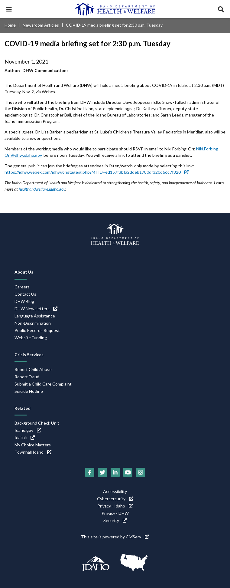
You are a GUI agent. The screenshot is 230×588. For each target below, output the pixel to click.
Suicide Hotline (29, 391)
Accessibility (115, 491)
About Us (24, 271)
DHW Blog (24, 301)
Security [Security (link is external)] (115, 520)
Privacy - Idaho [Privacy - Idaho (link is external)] (115, 505)
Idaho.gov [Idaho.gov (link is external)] (28, 430)
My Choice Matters (33, 444)
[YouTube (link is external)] (127, 472)
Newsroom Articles (41, 25)
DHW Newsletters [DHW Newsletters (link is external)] (36, 308)
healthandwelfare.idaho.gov (42, 189)
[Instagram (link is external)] (140, 472)
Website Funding (31, 337)
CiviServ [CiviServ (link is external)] (137, 536)
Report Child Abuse (33, 369)
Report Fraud (27, 376)
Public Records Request (37, 330)
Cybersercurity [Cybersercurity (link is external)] (115, 498)
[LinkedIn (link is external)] (115, 472)
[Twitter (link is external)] (102, 472)
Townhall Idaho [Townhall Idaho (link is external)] (33, 452)
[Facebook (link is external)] (89, 472)
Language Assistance (35, 315)
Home (10, 25)
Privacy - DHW (115, 513)
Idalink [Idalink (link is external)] (25, 437)
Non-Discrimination (33, 323)
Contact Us (25, 294)
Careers (22, 286)
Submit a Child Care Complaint (43, 383)
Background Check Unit (37, 422)
